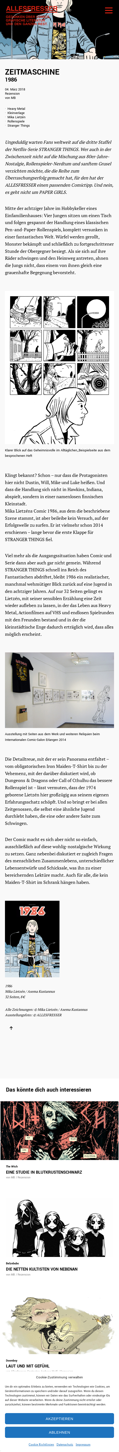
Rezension (12, 93)
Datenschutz (65, 1444)
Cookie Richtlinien (41, 1444)
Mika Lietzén (16, 117)
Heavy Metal (16, 109)
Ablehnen (59, 1432)
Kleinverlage (16, 113)
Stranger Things (18, 126)
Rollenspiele (16, 121)
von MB (10, 98)
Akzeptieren (59, 1419)
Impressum (83, 1444)
